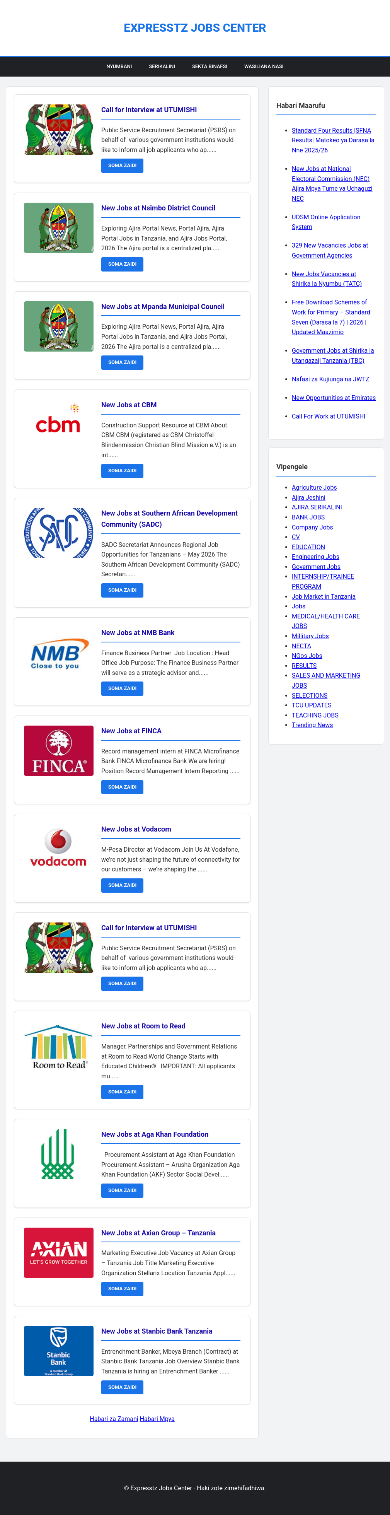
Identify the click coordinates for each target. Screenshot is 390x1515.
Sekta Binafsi (209, 66)
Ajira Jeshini (308, 497)
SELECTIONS (309, 695)
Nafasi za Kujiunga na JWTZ (331, 379)
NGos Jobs (307, 655)
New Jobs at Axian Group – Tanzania (158, 1233)
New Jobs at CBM (129, 405)
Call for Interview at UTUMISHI (149, 110)
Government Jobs (316, 566)
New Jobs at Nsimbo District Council (158, 208)
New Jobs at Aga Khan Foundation (154, 1134)
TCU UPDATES (311, 705)
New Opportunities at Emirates (334, 397)
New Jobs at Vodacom (136, 829)
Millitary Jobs (310, 636)
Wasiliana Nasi (263, 66)
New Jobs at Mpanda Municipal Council (163, 306)
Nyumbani (119, 66)
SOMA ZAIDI (122, 165)
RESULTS (304, 666)
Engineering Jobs (315, 556)
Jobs (298, 606)
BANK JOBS (308, 517)
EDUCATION (308, 547)
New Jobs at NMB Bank (138, 633)
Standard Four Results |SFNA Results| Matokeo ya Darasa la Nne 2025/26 (333, 140)
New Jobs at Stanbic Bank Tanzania (157, 1331)
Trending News (312, 725)
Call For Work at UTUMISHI (328, 416)
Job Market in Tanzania (324, 596)
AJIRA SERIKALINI (317, 507)
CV (296, 537)
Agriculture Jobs (314, 487)
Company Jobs (312, 527)
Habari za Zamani (114, 1419)
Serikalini (162, 66)
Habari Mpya (157, 1419)
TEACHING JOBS (315, 715)
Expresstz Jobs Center (195, 27)
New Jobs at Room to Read (143, 1026)
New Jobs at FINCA (131, 731)
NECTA (301, 646)
